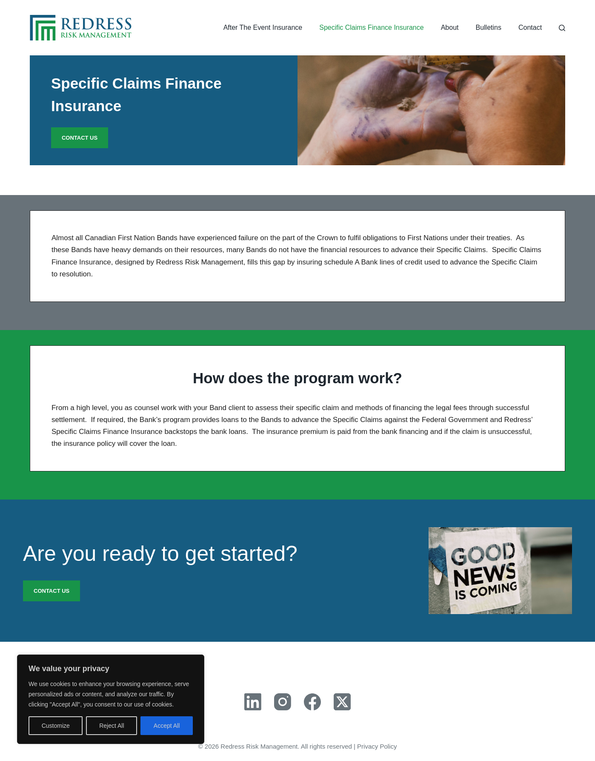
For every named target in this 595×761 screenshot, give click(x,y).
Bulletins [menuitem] (488, 27)
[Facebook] (312, 701)
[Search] (562, 28)
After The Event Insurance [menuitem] (263, 27)
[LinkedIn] (252, 701)
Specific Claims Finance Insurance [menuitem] (371, 27)
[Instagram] (282, 701)
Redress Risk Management (259, 746)
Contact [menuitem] (530, 27)
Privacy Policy (377, 746)
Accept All (167, 725)
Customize (56, 725)
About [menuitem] (450, 27)
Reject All (111, 725)
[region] (110, 699)
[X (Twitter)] (342, 701)
